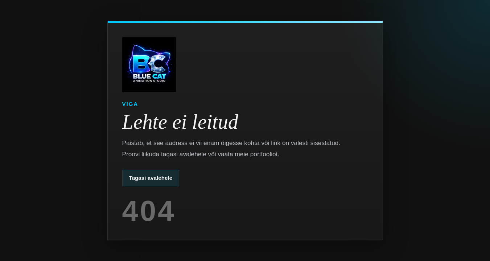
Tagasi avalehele (151, 178)
